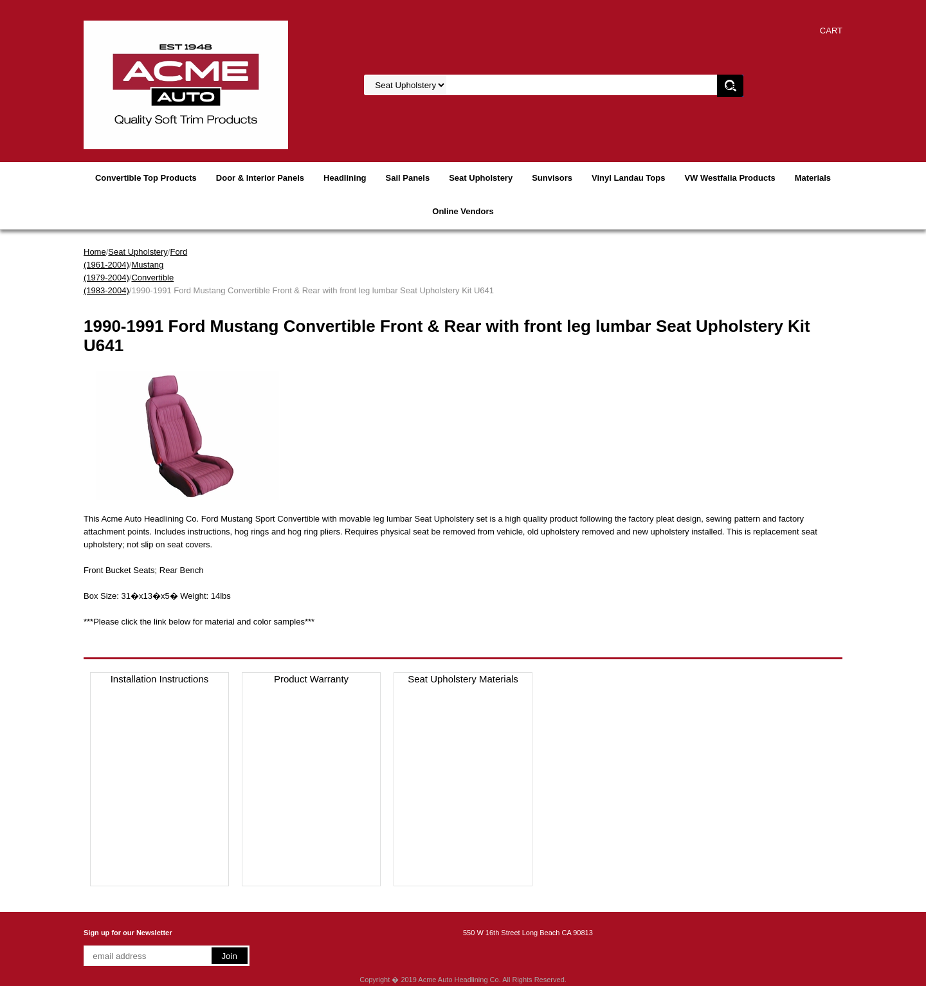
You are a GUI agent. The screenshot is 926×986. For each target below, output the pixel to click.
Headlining (344, 178)
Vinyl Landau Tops (628, 178)
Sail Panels (408, 178)
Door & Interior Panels (260, 178)
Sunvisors (552, 178)
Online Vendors (462, 211)
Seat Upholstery (481, 178)
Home (95, 252)
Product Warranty (311, 678)
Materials (813, 178)
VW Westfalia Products (729, 178)
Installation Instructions (160, 678)
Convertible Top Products (146, 178)
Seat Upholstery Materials (463, 678)
